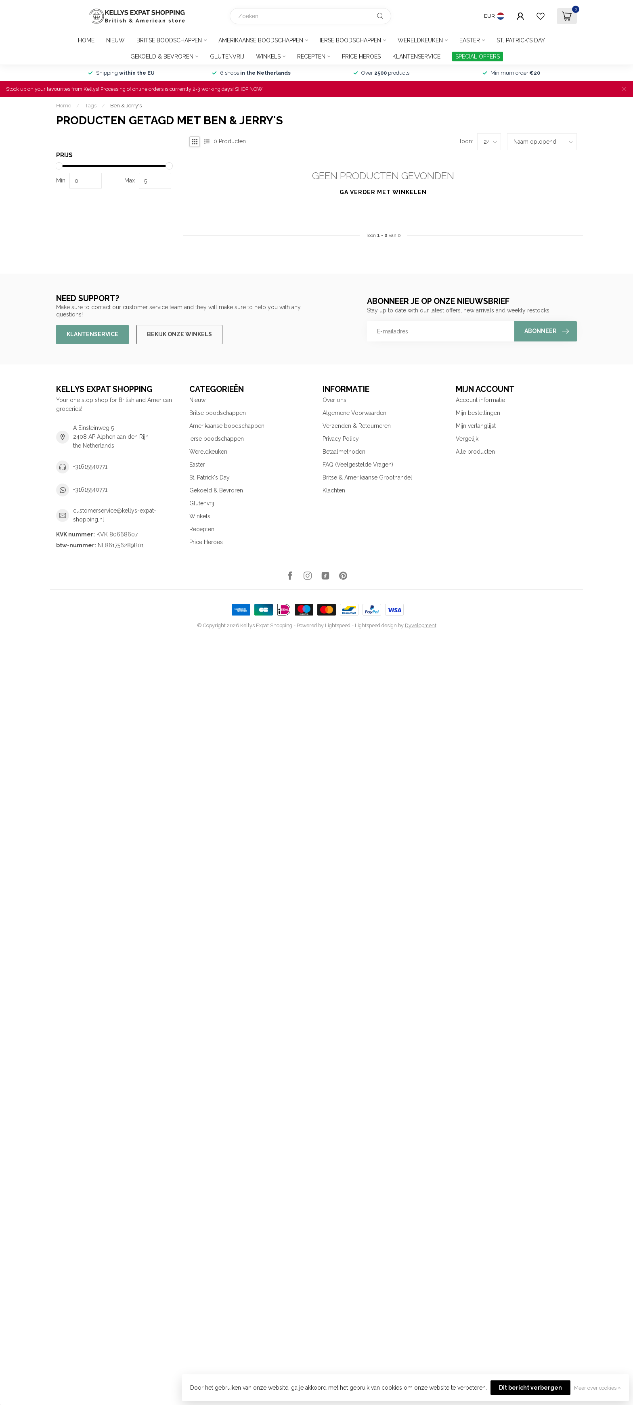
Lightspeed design (376, 625)
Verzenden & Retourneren (357, 426)
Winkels (268, 56)
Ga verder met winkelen (383, 192)
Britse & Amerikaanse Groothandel (367, 477)
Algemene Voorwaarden (354, 413)
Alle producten (475, 451)
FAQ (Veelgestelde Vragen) (358, 464)
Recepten (311, 56)
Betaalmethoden (344, 451)
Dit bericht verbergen (530, 1387)
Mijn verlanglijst (476, 426)
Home (86, 40)
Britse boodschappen (169, 40)
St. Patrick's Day (521, 40)
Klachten (334, 490)
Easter (469, 40)
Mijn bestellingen (478, 413)
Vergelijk (467, 439)
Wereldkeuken (420, 40)
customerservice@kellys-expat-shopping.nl (114, 515)
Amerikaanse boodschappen (260, 40)
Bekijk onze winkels (179, 334)
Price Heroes (361, 56)
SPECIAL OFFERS (477, 56)
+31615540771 (90, 466)
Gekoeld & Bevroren (161, 56)
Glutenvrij (227, 56)
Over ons (334, 400)
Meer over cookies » (597, 1388)
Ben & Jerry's (126, 105)
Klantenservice (416, 56)
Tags (90, 105)
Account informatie (480, 400)
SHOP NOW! (249, 89)
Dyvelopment (420, 625)
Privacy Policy (341, 439)
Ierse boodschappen (350, 40)
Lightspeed (337, 625)
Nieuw (115, 40)
